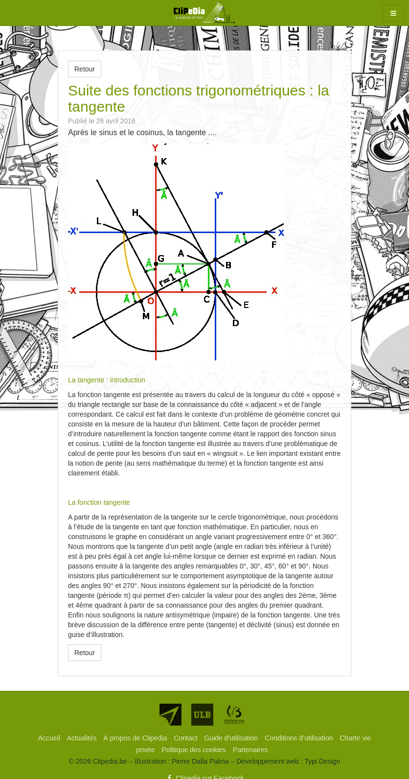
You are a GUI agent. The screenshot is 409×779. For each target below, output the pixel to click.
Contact (186, 738)
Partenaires (250, 750)
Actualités (83, 738)
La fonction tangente (99, 502)
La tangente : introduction (106, 380)
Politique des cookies (195, 750)
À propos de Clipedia (136, 738)
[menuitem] (50, 738)
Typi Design (322, 761)
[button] (393, 13)
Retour (84, 69)
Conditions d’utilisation (300, 738)
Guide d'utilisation (232, 738)
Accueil (50, 738)
